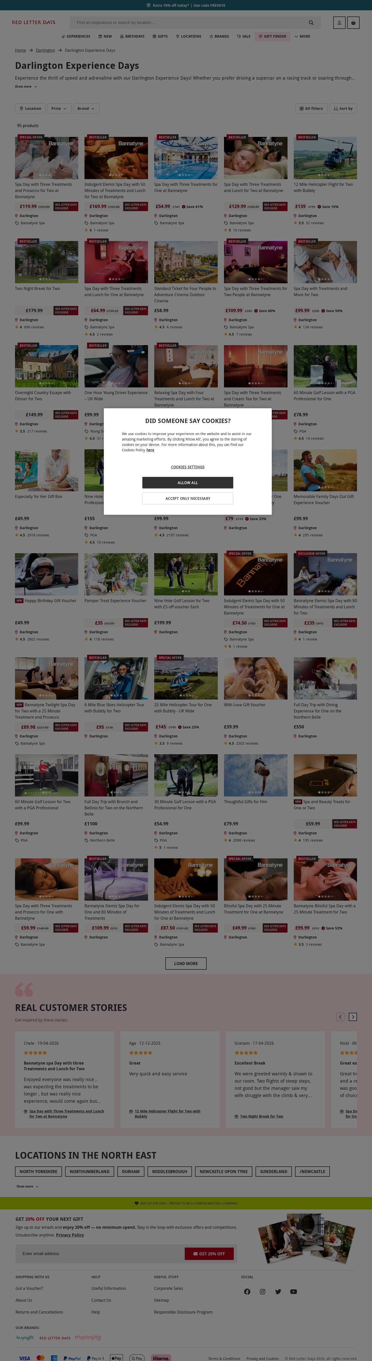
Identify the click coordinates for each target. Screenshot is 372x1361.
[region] (188, 461)
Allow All (188, 482)
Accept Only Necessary (188, 498)
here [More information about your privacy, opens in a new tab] (150, 449)
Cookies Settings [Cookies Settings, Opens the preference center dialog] (188, 466)
